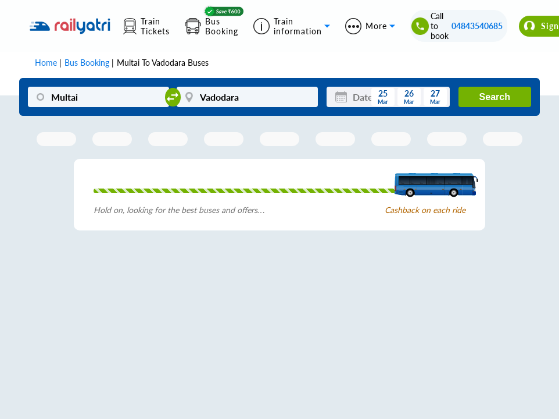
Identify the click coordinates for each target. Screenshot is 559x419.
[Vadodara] (247, 97)
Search (494, 97)
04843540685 (477, 26)
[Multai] (98, 97)
